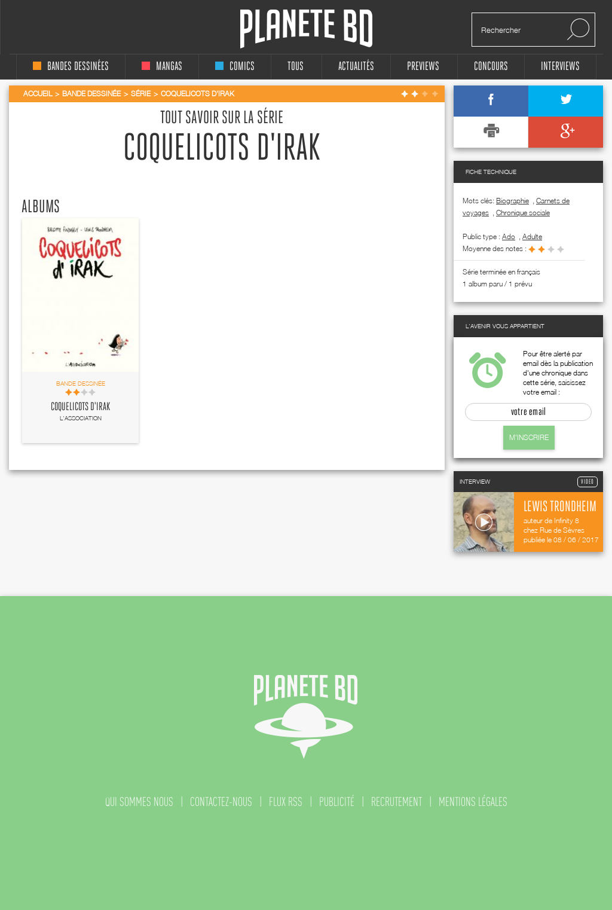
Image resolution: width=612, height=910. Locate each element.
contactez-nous (221, 801)
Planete (306, 29)
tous (295, 67)
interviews (560, 67)
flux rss (285, 801)
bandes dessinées (71, 67)
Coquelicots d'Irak (80, 407)
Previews (423, 67)
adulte (532, 236)
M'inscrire (529, 437)
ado (508, 236)
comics (235, 67)
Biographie (512, 200)
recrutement (396, 801)
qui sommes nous (139, 801)
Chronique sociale (523, 212)
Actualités (356, 67)
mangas (162, 67)
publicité (336, 801)
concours (491, 67)
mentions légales (473, 801)
